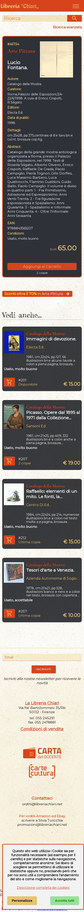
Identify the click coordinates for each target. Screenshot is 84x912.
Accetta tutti (64, 900)
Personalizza (22, 900)
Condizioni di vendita (42, 729)
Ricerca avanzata (67, 27)
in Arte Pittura (37, 294)
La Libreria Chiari (42, 703)
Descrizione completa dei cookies (43, 888)
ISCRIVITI (43, 669)
